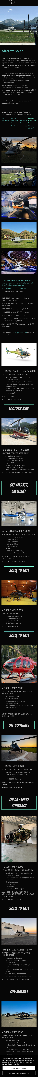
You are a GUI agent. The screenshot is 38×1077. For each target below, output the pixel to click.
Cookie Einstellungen (19, 1073)
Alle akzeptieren (19, 1068)
